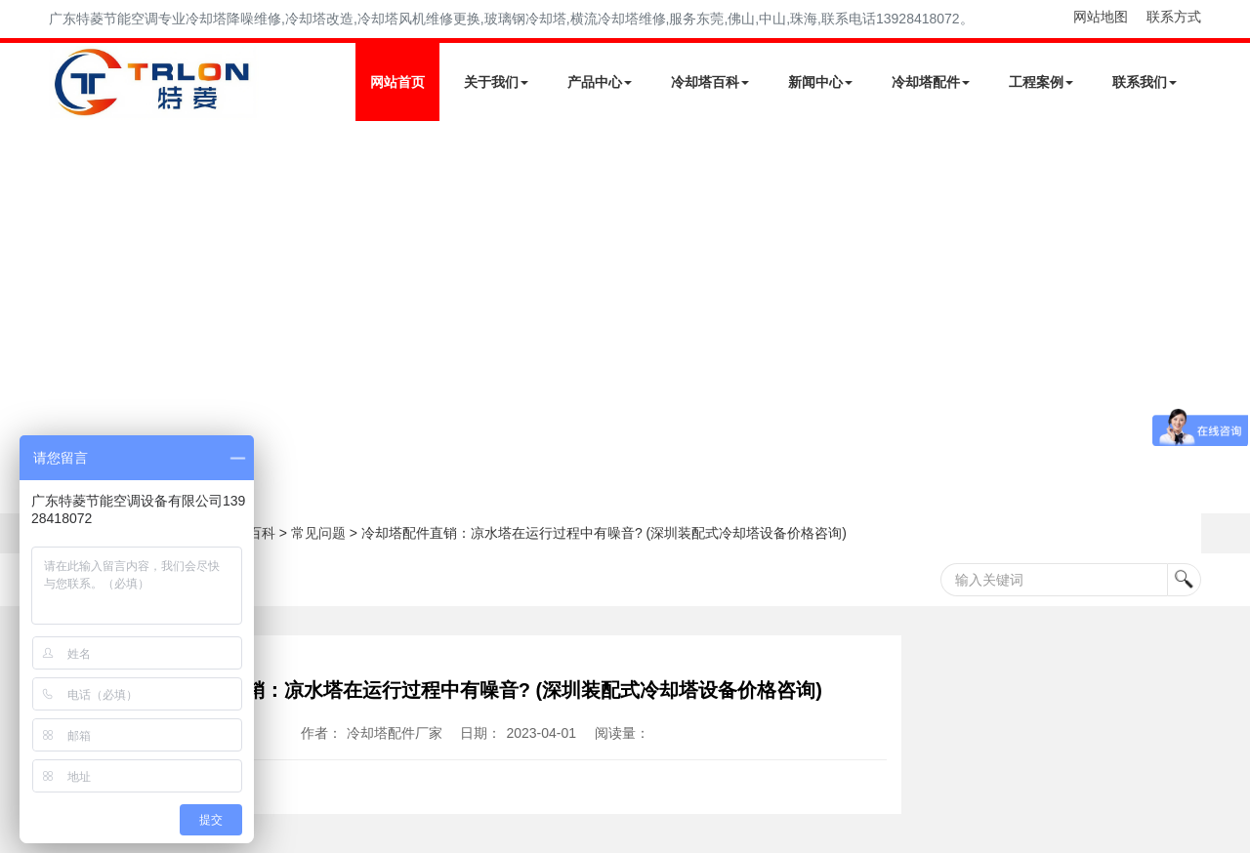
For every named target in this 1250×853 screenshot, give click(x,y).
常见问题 (318, 533)
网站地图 (1100, 16)
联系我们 (1144, 82)
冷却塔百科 (710, 82)
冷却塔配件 (931, 82)
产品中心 (599, 82)
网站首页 (397, 82)
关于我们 (496, 82)
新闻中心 (820, 82)
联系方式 (1173, 16)
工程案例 (1041, 82)
